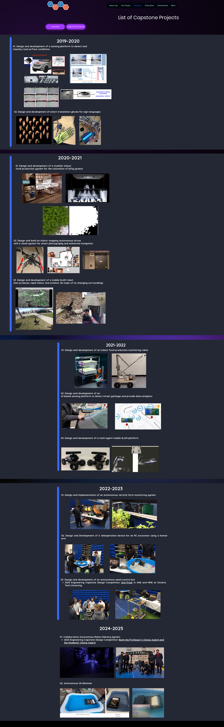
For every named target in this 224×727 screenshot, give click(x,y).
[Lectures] (55, 26)
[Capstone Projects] (75, 26)
